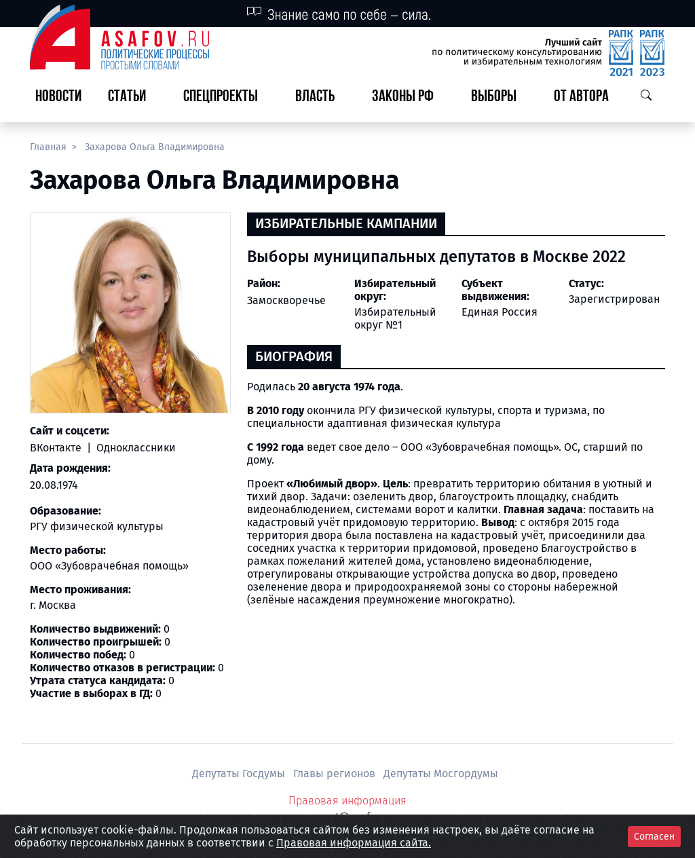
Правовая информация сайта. (353, 842)
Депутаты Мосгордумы (440, 773)
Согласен (654, 836)
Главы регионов (335, 773)
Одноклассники (135, 447)
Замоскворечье (286, 300)
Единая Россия (500, 311)
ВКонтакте (57, 447)
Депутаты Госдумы (240, 773)
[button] (132, 97)
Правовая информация (347, 800)
